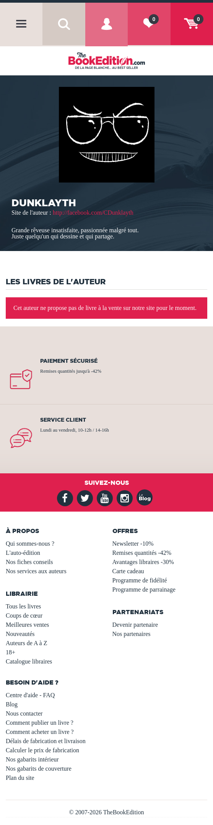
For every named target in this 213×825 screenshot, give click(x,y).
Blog (12, 704)
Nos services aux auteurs (36, 571)
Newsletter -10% (133, 543)
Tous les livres (23, 606)
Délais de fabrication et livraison (46, 741)
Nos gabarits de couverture (39, 768)
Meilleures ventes (27, 624)
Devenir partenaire (135, 624)
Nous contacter (24, 713)
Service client (63, 420)
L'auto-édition (23, 552)
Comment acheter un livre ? (40, 732)
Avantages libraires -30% (143, 562)
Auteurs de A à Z (26, 643)
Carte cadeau (128, 571)
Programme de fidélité (139, 580)
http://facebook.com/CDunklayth (93, 212)
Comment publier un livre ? (39, 722)
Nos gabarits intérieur (32, 759)
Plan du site (20, 777)
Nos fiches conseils (29, 562)
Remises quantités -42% (142, 552)
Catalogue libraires (29, 661)
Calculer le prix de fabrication (42, 750)
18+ (10, 652)
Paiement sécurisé (69, 361)
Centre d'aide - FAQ (30, 695)
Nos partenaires (131, 634)
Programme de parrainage (144, 589)
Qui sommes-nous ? (30, 543)
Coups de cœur (24, 615)
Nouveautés (20, 634)
